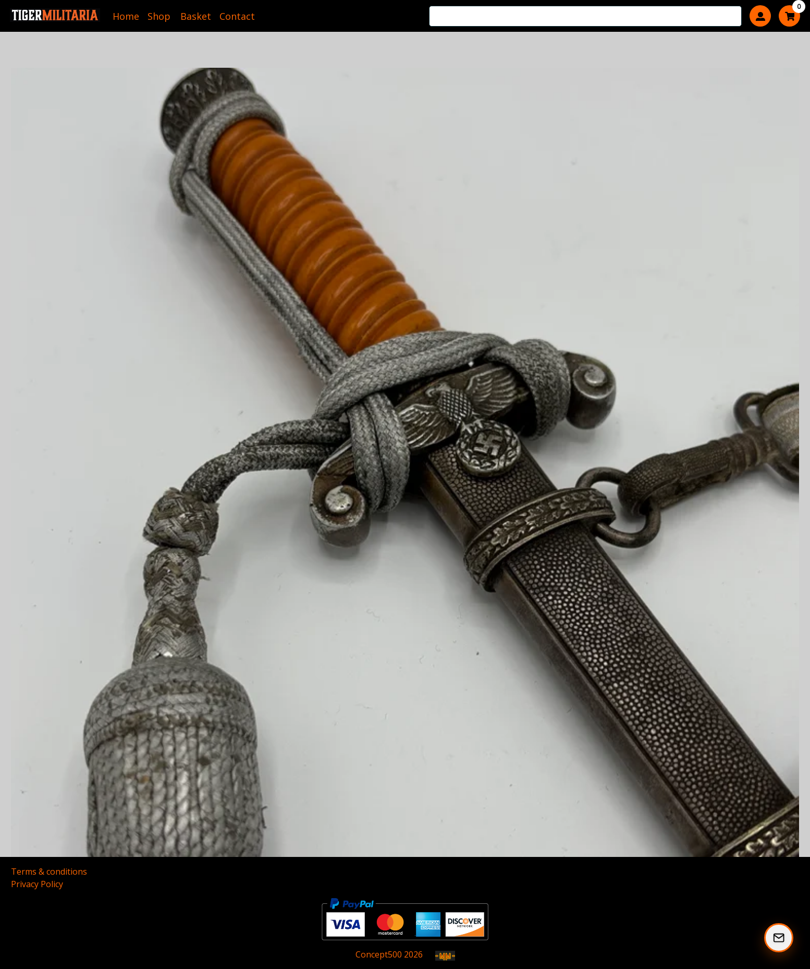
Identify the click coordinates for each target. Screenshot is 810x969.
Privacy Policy (37, 884)
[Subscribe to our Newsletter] (778, 937)
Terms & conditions (49, 871)
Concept (378, 954)
